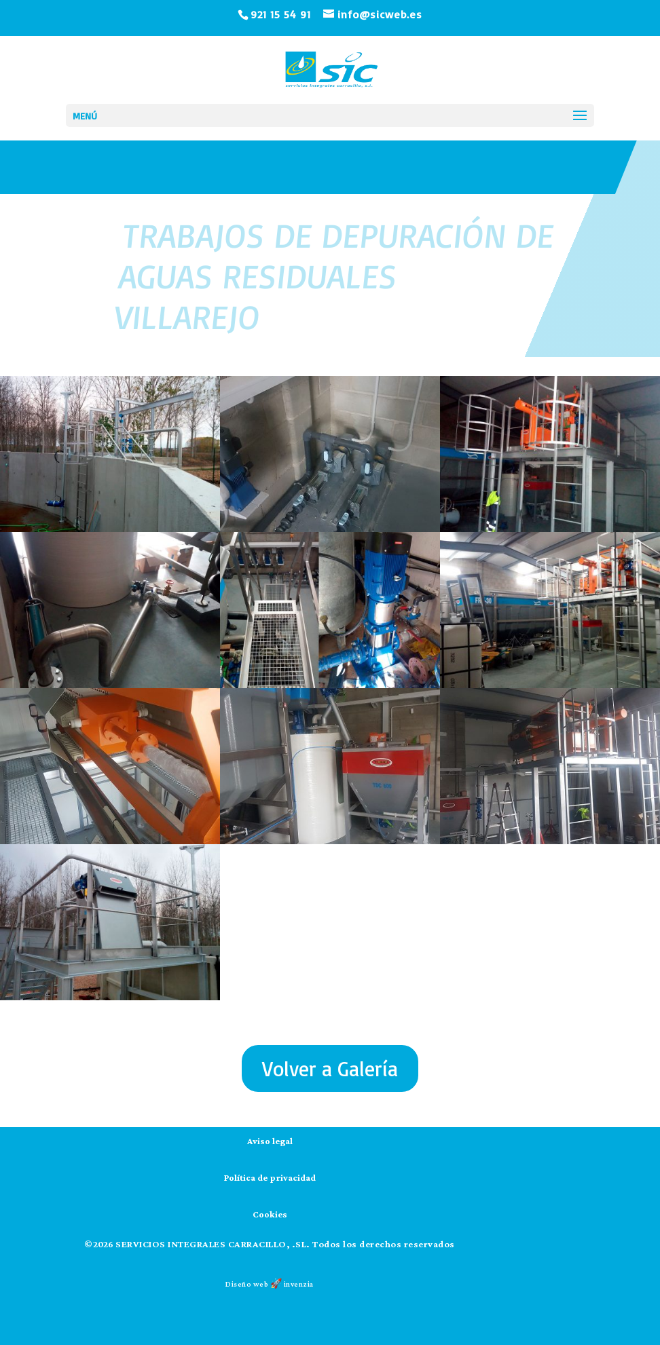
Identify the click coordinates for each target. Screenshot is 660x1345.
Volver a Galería (330, 1068)
